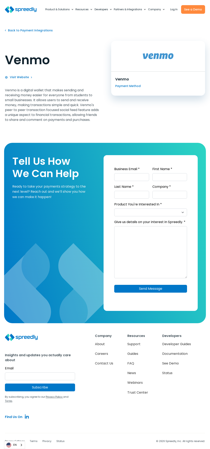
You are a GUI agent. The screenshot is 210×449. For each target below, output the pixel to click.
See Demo (170, 363)
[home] (23, 9)
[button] (60, 9)
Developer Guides (176, 344)
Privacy (46, 441)
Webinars (135, 382)
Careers (101, 353)
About (100, 344)
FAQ (130, 363)
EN (11, 445)
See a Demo (193, 9)
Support (133, 344)
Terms (34, 441)
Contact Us (104, 363)
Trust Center (137, 392)
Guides (132, 353)
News (131, 373)
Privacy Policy (54, 397)
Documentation (175, 353)
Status (167, 373)
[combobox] (14, 445)
